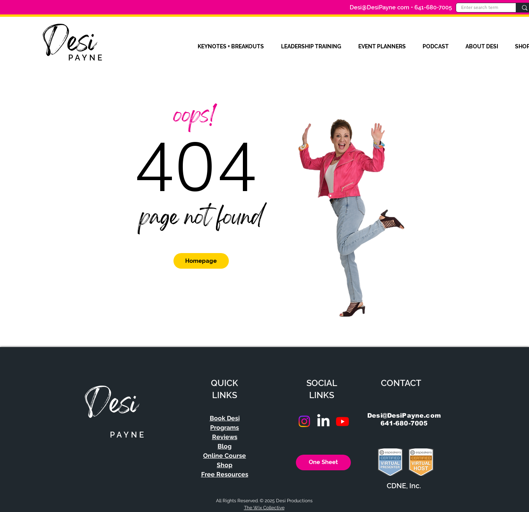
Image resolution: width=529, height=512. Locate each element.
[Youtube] (342, 421)
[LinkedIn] (323, 421)
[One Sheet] (323, 462)
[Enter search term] (479, 7)
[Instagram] (304, 421)
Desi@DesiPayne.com (404, 415)
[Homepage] (201, 261)
